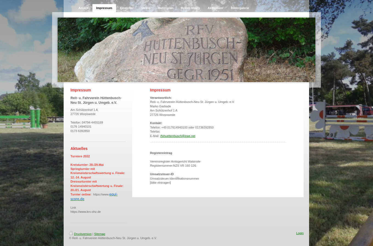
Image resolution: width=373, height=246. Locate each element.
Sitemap (99, 234)
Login (300, 233)
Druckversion (80, 234)
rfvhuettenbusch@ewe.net (177, 136)
